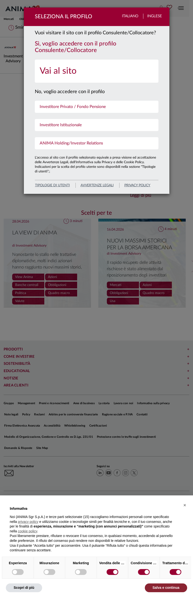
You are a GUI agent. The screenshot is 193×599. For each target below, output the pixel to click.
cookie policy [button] (27, 531)
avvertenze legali (97, 185)
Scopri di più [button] (24, 588)
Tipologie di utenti (52, 185)
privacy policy (137, 185)
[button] (185, 505)
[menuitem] (96, 71)
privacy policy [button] (28, 522)
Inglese (154, 16)
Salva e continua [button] (166, 588)
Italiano (130, 16)
